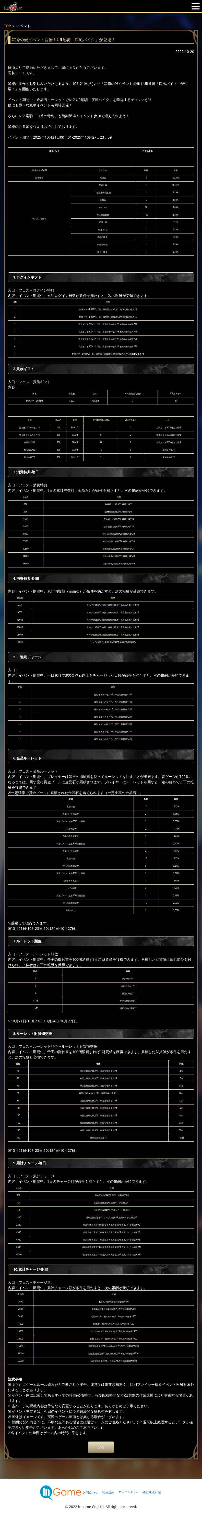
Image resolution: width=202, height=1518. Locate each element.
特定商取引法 (151, 1492)
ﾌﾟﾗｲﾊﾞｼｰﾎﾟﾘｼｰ (128, 1492)
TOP (7, 25)
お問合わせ (90, 1492)
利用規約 (108, 1492)
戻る (100, 1447)
